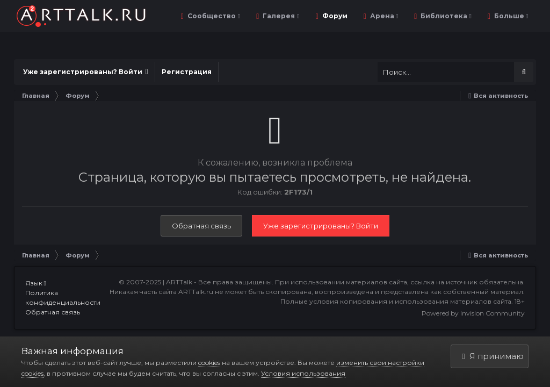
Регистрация (187, 72)
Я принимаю (492, 356)
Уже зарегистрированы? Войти (85, 72)
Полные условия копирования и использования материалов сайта (395, 301)
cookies (209, 363)
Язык (35, 283)
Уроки (513, 16)
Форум (340, 16)
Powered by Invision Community (473, 313)
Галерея (286, 16)
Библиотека (451, 16)
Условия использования (303, 373)
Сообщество (219, 16)
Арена (389, 16)
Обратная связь (201, 225)
